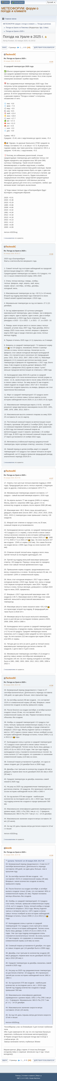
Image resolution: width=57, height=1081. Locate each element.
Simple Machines (34, 1078)
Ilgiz (41, 28)
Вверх (4, 1060)
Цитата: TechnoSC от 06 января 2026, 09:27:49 (26, 861)
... (22, 47)
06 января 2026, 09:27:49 (12, 685)
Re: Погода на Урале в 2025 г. (15, 58)
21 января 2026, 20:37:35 (12, 855)
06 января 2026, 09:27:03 (12, 478)
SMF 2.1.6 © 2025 (22, 1078)
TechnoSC (11, 54)
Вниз (4, 47)
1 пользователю (9, 238)
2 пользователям (9, 669)
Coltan (45, 28)
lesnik (9, 848)
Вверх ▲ (39, 1075)
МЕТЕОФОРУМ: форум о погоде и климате (19, 10)
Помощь (18, 1075)
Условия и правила (28, 1075)
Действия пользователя (44, 47)
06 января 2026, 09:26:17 (12, 253)
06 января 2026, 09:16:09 (12, 61)
